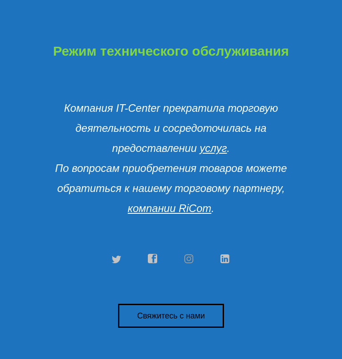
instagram (189, 259)
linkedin (225, 259)
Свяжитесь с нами (171, 315)
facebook (153, 259)
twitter (117, 259)
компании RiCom (170, 208)
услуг (213, 148)
